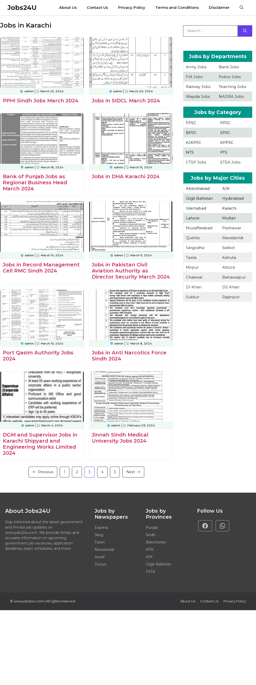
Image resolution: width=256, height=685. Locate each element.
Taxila (191, 257)
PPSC (225, 122)
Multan (229, 218)
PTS (223, 152)
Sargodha (195, 247)
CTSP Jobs (196, 162)
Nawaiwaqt (104, 549)
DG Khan (230, 287)
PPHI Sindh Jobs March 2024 (40, 101)
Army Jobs (196, 66)
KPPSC (227, 142)
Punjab (152, 527)
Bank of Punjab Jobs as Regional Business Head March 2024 (35, 182)
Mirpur (192, 267)
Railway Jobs (198, 86)
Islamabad (196, 208)
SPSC (225, 132)
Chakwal (194, 277)
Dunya (100, 564)
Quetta (193, 237)
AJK (226, 188)
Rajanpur (231, 296)
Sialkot (228, 247)
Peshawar (231, 227)
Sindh (151, 535)
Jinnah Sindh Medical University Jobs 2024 (120, 438)
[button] (241, 7)
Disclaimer (219, 7)
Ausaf (99, 557)
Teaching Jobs (232, 86)
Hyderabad (233, 198)
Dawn (100, 542)
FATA (150, 571)
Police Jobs (230, 76)
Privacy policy (234, 601)
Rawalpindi (232, 237)
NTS (190, 152)
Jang (99, 535)
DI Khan (194, 287)
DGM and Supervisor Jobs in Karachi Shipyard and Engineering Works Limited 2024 (40, 444)
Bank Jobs (229, 66)
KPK (150, 549)
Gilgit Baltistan (199, 198)
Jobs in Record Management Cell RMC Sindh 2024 (41, 268)
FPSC (191, 122)
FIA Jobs (194, 76)
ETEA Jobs (230, 162)
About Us (68, 7)
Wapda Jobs (198, 96)
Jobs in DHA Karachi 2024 (126, 176)
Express (101, 527)
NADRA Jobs (231, 96)
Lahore (193, 218)
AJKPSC (193, 142)
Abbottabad (198, 188)
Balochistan (156, 542)
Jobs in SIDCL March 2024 (126, 101)
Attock (228, 267)
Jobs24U (22, 7)
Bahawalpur (234, 277)
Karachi (229, 208)
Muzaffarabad (199, 227)
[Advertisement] (217, 352)
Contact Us (97, 7)
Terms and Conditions (177, 7)
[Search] (245, 31)
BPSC (191, 132)
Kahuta (229, 257)
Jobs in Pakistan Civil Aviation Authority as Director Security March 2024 (131, 271)
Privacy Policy (131, 7)
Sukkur (192, 296)
